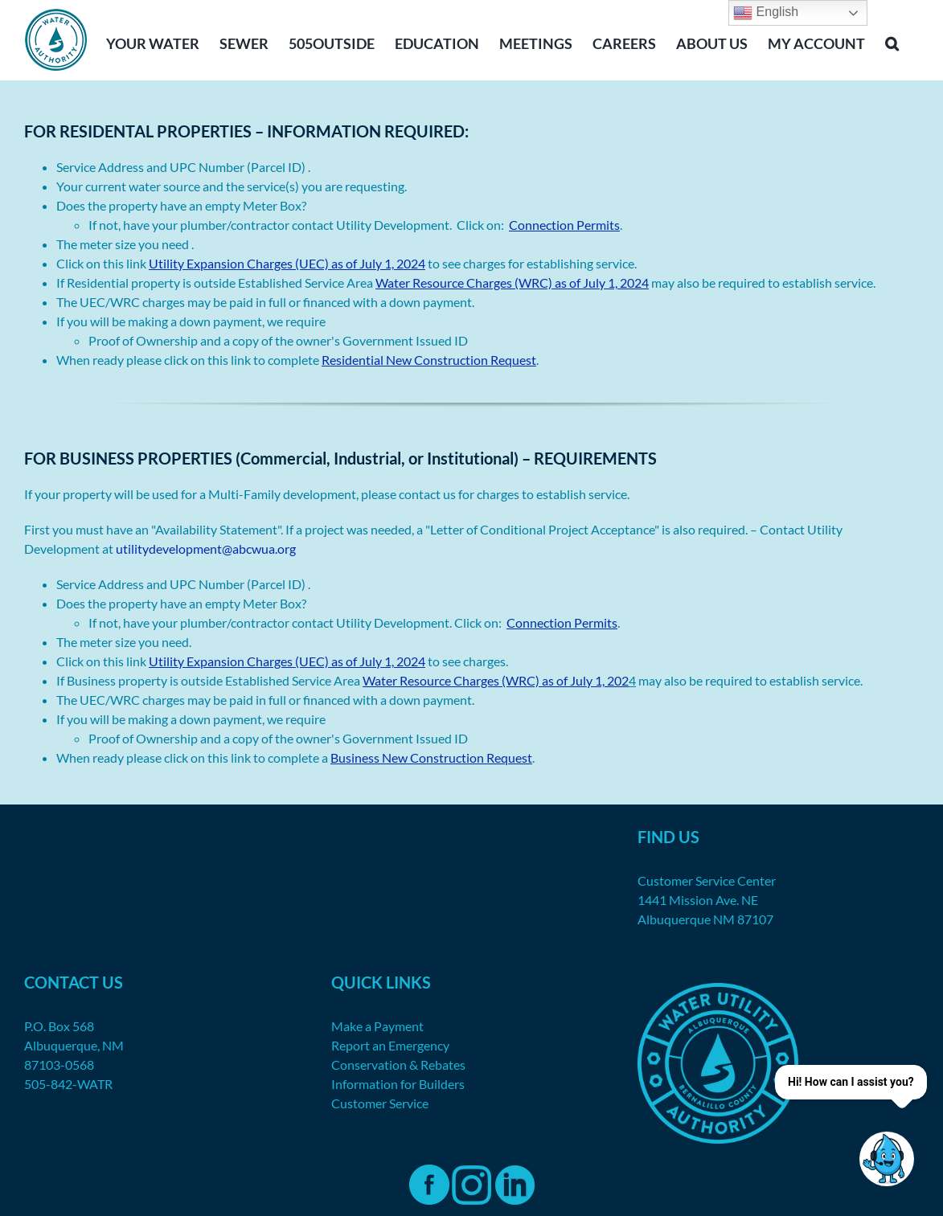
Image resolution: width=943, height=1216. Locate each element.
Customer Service (379, 1103)
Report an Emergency (390, 1045)
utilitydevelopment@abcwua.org (206, 548)
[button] (892, 42)
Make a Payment (377, 1026)
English (765, 13)
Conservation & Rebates (398, 1064)
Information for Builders (398, 1083)
